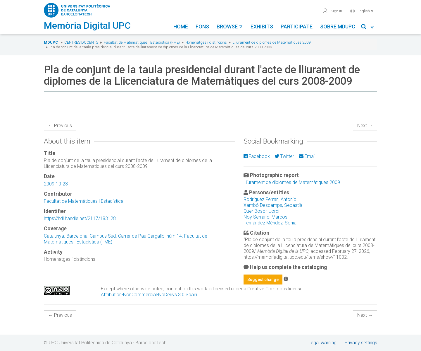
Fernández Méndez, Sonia (270, 223)
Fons (202, 26)
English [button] (362, 10)
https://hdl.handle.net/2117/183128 (80, 218)
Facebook (257, 156)
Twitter (284, 156)
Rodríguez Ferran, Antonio (270, 199)
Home (180, 26)
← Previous (60, 125)
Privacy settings (361, 342)
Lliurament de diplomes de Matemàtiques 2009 (271, 42)
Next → (365, 125)
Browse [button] (230, 26)
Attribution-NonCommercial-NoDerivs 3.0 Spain (149, 294)
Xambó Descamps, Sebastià (273, 205)
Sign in (332, 10)
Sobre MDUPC (337, 26)
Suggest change (263, 279)
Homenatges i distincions (206, 42)
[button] (367, 27)
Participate (297, 26)
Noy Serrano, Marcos (265, 217)
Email (307, 156)
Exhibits (262, 26)
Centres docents (81, 42)
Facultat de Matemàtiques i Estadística (83, 201)
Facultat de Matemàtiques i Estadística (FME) (142, 42)
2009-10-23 (56, 184)
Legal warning (322, 342)
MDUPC (51, 42)
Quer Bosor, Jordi (261, 211)
